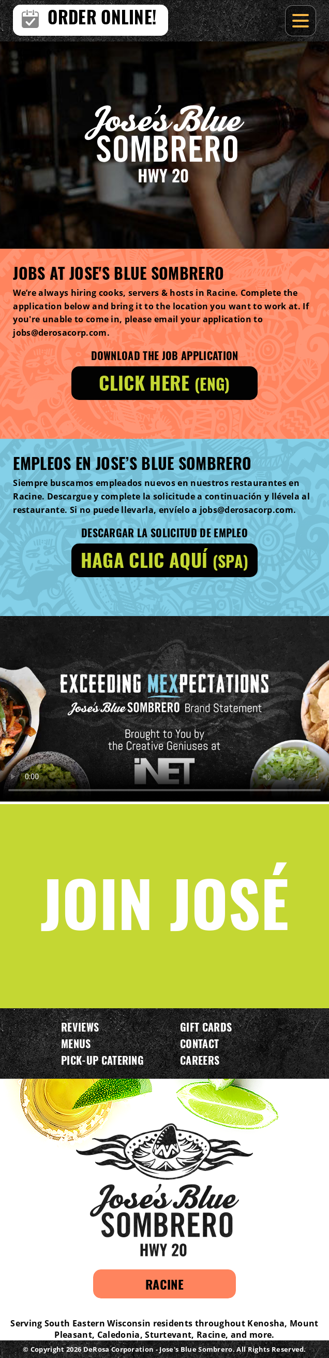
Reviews (80, 1027)
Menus (76, 1043)
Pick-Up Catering (102, 1060)
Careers (199, 1060)
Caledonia (118, 1334)
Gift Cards (206, 1027)
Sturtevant (168, 1334)
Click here (164, 382)
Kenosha (266, 1323)
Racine (164, 1284)
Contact (199, 1043)
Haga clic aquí (164, 559)
